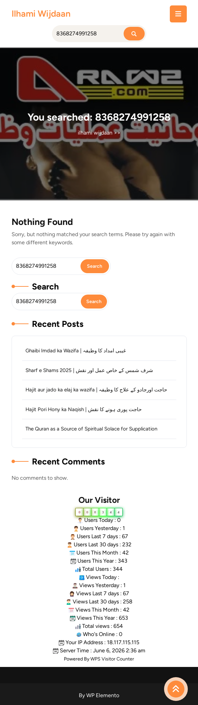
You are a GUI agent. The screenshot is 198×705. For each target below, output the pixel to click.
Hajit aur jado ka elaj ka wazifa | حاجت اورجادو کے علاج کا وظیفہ (96, 390)
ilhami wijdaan (41, 13)
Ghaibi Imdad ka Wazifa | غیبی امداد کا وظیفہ (75, 351)
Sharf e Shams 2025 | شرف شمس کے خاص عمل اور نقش (89, 370)
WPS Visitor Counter (112, 659)
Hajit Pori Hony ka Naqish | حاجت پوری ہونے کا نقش (83, 409)
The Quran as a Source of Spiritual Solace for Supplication (91, 429)
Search (45, 286)
